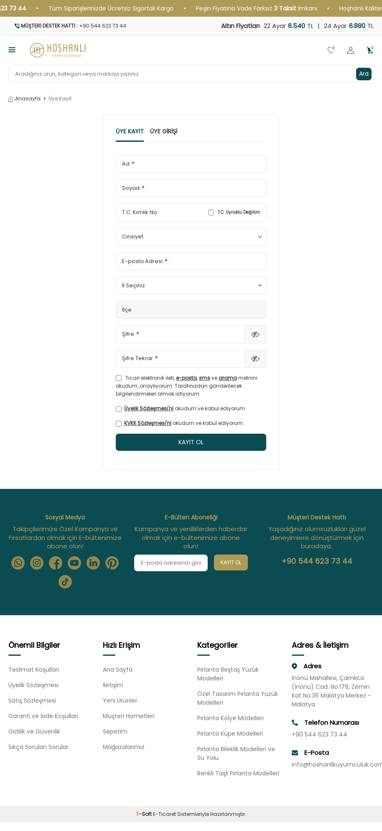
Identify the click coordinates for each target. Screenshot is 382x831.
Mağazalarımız (124, 747)
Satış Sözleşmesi (32, 700)
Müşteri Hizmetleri (129, 716)
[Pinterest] (112, 563)
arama (228, 377)
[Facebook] (55, 563)
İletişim (113, 685)
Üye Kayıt (130, 132)
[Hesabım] (350, 50)
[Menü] (11, 49)
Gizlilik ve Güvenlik (34, 731)
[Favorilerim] (331, 50)
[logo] (57, 50)
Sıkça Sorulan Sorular (38, 747)
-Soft (144, 814)
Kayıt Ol (231, 562)
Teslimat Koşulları (33, 669)
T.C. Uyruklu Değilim (234, 212)
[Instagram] (36, 563)
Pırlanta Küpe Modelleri (230, 733)
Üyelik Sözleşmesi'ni (148, 408)
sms (204, 377)
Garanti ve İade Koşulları (43, 716)
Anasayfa (24, 98)
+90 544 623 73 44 (316, 561)
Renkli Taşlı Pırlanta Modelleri (238, 773)
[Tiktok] (65, 581)
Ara (364, 73)
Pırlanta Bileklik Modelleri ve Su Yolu (236, 753)
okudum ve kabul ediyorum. (181, 408)
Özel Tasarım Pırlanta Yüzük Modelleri (237, 698)
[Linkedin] (93, 563)
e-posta (186, 377)
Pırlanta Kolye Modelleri (230, 718)
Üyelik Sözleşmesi (33, 685)
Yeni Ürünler (120, 700)
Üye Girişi (163, 132)
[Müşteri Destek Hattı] (96, 26)
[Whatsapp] (18, 563)
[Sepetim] (370, 50)
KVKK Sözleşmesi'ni (147, 423)
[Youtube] (74, 563)
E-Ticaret (164, 814)
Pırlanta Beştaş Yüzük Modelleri (228, 674)
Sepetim (115, 731)
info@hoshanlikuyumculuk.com (333, 764)
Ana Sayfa (117, 669)
